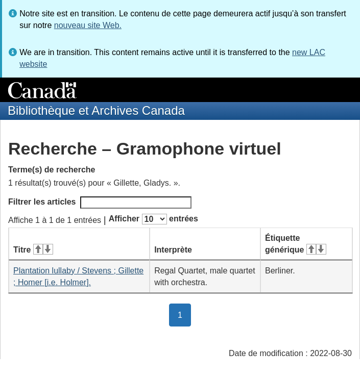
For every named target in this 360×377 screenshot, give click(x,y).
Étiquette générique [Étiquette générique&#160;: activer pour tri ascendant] (295, 244)
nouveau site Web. (88, 25)
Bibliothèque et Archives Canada (96, 110)
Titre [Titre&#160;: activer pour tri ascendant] (33, 249)
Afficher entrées (153, 219)
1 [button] (184, 314)
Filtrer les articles (99, 202)
